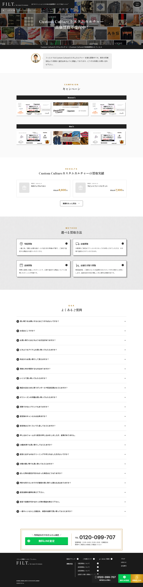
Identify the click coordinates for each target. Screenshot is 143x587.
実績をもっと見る (71, 203)
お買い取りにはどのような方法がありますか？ (38, 340)
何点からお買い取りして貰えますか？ (34, 359)
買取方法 (70, 564)
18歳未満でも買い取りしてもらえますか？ (36, 444)
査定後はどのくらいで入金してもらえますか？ (38, 425)
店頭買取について (88, 567)
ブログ (123, 559)
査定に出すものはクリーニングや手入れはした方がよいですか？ (44, 454)
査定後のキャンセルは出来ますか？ (33, 416)
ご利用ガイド (89, 559)
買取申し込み (137, 578)
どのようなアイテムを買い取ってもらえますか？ (38, 349)
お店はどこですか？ (27, 330)
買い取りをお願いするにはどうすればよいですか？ (39, 321)
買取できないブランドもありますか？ (34, 406)
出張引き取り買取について (88, 574)
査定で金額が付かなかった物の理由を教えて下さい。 (40, 501)
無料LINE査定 (47, 541)
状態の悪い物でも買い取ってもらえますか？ (37, 463)
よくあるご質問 (105, 559)
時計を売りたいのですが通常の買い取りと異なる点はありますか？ (45, 482)
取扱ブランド (73, 559)
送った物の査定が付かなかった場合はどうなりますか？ (41, 473)
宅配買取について (88, 563)
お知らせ (123, 562)
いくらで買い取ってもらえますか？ (33, 378)
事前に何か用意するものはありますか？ (35, 368)
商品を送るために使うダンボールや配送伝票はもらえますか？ (44, 387)
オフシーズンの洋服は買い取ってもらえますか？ (38, 397)
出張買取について (88, 571)
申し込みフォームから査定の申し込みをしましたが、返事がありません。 (48, 435)
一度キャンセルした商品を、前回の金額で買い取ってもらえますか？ (46, 511)
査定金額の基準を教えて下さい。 (32, 492)
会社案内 (123, 566)
